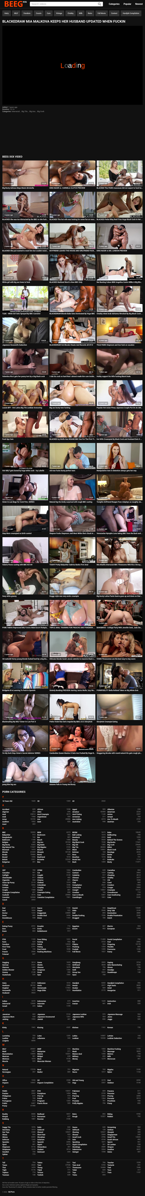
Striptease (6, 1149)
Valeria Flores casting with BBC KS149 (17, 565)
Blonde (5, 852)
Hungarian (111, 990)
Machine (75, 1049)
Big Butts (41, 845)
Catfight (5, 875)
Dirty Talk (111, 911)
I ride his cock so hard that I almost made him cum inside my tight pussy (72, 376)
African (40, 809)
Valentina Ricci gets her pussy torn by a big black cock (23, 376)
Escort (74, 929)
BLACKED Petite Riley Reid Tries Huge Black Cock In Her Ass (120, 219)
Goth (74, 970)
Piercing (75, 1096)
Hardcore (6, 986)
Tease (4, 1165)
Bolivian (75, 852)
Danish (75, 908)
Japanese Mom (8, 1017)
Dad (3, 908)
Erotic (39, 929)
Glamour (5, 967)
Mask (74, 1051)
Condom (110, 885)
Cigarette (6, 880)
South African (112, 1140)
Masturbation (7, 1054)
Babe (109, 832)
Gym (39, 975)
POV (39, 1091)
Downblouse (7, 918)
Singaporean (112, 1135)
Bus (38, 862)
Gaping (110, 962)
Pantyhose (41, 1094)
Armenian (76, 817)
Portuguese (6, 1101)
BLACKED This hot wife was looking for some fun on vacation (72, 219)
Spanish (40, 1142)
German (5, 965)
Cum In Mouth (77, 895)
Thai (4, 1168)
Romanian (41, 1117)
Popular (127, 4)
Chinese (75, 878)
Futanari (5, 954)
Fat (73, 942)
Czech (4, 900)
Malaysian (41, 1051)
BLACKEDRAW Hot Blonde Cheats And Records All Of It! (71, 345)
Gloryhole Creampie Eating (107, 722)
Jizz (74, 1019)
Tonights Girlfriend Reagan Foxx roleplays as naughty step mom (120, 502)
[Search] (99, 4)
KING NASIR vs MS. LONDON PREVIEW (112, 251)
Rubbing (5, 1119)
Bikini (109, 847)
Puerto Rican (42, 1103)
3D (38, 801)
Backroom (41, 835)
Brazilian (75, 857)
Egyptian (75, 926)
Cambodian (76, 870)
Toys (74, 1173)
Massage (111, 1051)
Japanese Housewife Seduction (14, 345)
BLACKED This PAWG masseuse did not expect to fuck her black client (120, 188)
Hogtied (5, 988)
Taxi (74, 1163)
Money (75, 1059)
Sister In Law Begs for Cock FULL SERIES (18, 502)
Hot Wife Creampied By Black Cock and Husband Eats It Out (120, 439)
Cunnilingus (77, 897)
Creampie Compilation (11, 892)
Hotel (109, 988)
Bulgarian (6, 862)
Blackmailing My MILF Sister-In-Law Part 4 (19, 722)
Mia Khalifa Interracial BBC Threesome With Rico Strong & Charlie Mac (120, 565)
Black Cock (111, 850)
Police (4, 1098)
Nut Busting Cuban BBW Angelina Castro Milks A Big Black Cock (120, 282)
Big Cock (40, 111)
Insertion (75, 1001)
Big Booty (6, 845)
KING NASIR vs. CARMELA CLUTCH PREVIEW (67, 188)
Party (74, 1094)
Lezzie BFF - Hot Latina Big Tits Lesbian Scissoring (22, 408)
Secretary (6, 1130)
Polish (39, 1098)
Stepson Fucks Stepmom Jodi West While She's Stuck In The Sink (72, 533)
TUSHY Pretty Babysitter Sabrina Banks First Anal (68, 565)
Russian (40, 1119)
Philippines (6, 1096)
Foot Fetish (41, 949)
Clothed (40, 883)
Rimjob (5, 1117)
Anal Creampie (43, 814)
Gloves (110, 967)
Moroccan (111, 1059)
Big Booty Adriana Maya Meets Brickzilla (18, 188)
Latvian (110, 1036)
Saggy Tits (6, 1127)
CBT (4, 870)
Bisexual (5, 850)
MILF (16, 13)
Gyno (74, 975)
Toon (109, 1170)
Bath (109, 837)
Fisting (40, 947)
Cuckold (5, 895)
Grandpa (110, 970)
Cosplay (40, 888)
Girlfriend (76, 965)
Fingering (111, 944)
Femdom (27, 13)
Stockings (76, 1147)
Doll (73, 913)
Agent (74, 809)
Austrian (110, 822)
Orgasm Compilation (45, 1083)
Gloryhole (76, 967)
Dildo (74, 911)
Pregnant (41, 1101)
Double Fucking (78, 916)
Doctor (5, 913)
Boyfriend (41, 857)
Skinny (5, 1137)
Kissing (40, 1028)
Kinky (4, 1028)
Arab (4, 817)
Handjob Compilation (131, 13)
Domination (111, 913)
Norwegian (6, 1072)
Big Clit (75, 845)
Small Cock (76, 1137)
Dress (39, 918)
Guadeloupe (112, 972)
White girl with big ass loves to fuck (16, 282)
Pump (109, 1103)
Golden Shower (8, 970)
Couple (5, 890)
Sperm (110, 1142)
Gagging (5, 962)
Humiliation (76, 990)
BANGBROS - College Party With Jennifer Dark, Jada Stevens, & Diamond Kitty (120, 628)
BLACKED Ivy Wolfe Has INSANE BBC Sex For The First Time (72, 439)
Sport (4, 1145)
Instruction (111, 1001)
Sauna (74, 1127)
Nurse (74, 1072)
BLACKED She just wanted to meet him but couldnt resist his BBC (25, 251)
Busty (109, 862)
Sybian (5, 1154)
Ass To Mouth (112, 819)
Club (74, 883)
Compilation (77, 885)
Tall (3, 1163)
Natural (5, 1070)
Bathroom (6, 840)
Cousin (38, 13)
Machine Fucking (114, 1049)
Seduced (40, 1130)
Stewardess (42, 1147)
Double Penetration (114, 916)
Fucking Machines (44, 952)
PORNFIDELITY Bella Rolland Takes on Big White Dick (117, 690)
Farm (4, 942)
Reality (5, 1114)
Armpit (110, 817)
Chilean (40, 878)
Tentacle (110, 1165)
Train (109, 1173)
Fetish (39, 944)
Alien (39, 812)
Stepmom (6, 1147)
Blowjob (40, 852)
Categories (114, 4)
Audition (5, 822)
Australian (76, 822)
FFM (4, 939)
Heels (39, 986)
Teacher (110, 1163)
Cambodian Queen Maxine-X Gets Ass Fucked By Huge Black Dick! (72, 753)
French (5, 952)
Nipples (110, 1070)
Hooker (75, 988)
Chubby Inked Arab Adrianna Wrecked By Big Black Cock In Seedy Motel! (120, 314)
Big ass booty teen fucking (59, 408)
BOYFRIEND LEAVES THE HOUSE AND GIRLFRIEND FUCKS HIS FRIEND (72, 251)
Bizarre (40, 850)
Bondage (110, 852)
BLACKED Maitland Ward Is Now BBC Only (65, 282)
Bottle (109, 855)
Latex (39, 1036)
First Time (6, 947)
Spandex (5, 1142)
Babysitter (6, 835)
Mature (40, 1054)
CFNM (39, 870)
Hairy (6, 13)
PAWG (4, 1091)
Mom (39, 1059)
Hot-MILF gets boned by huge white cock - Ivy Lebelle (23, 471)
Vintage (59, 13)
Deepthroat (111, 908)
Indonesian (41, 1001)
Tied (109, 1168)
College (5, 885)
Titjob (39, 1170)
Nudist (39, 1072)
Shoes (4, 1135)
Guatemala (6, 975)
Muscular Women (44, 1061)
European (111, 929)
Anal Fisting (77, 814)
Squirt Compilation (79, 1145)
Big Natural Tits (8, 847)
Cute (109, 897)
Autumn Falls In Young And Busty (62, 784)
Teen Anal (76, 1165)
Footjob (75, 949)
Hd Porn (11, 1192)
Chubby (71, 13)
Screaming (111, 1127)
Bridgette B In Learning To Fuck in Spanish (18, 690)
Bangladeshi (7, 837)
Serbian (110, 1130)
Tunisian (5, 1175)
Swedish (5, 1152)
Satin (39, 1127)
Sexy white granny (9, 596)
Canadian (6, 873)
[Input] (66, 4)
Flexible (110, 947)
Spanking (76, 1142)
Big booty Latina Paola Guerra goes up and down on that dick (120, 596)
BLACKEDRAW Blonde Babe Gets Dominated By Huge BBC (72, 314)
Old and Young (78, 1080)
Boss (74, 855)
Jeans (109, 1017)
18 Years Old (7, 801)
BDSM (74, 832)
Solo (74, 1140)
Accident (5, 809)
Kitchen (75, 1028)
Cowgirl (75, 890)
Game (39, 962)
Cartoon (75, 873)
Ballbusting (111, 835)
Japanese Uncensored (46, 1017)
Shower (75, 1135)
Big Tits (25, 111)
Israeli (4, 1006)
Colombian (41, 885)
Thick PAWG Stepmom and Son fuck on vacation (115, 345)
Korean (110, 1028)
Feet (109, 942)
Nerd (39, 1070)
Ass (38, 819)
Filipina (75, 944)
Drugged (75, 918)
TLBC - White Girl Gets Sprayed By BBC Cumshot (21, 314)
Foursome (111, 949)
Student (40, 1149)
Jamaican (6, 1014)
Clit (108, 880)
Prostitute (111, 1101)
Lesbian (75, 1038)
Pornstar (110, 1098)
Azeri (4, 824)
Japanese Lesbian (79, 1014)
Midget (40, 1056)
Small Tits (111, 1137)
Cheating (110, 875)
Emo (4, 929)
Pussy (4, 1106)
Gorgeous (41, 970)
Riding (109, 1114)
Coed (109, 883)
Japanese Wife (78, 1017)
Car (38, 873)
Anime (110, 814)
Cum (48, 13)
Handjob (75, 983)
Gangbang (76, 962)
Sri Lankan (111, 1145)
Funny (109, 952)
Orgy (74, 1083)
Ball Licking (76, 835)
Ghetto (40, 965)
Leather (5, 1038)
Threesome (76, 1168)
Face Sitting (42, 939)
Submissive (76, 1149)
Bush (74, 862)
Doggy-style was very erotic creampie (64, 596)
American (111, 812)
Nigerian (75, 1070)
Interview (41, 1004)
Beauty (75, 840)
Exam (4, 931)
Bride (109, 857)
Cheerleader (7, 878)
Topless (5, 1173)
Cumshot (5, 897)
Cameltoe (111, 870)
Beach (39, 840)
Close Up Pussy (8, 883)
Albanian (110, 809)
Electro (110, 926)
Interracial (16, 111)
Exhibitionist (42, 931)
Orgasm (5, 1083)
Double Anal (42, 916)
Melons (110, 1054)
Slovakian (41, 1137)
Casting (110, 873)
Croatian (75, 892)
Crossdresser (112, 892)
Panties (5, 1094)
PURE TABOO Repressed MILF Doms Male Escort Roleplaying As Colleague (25, 628)
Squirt (39, 1145)
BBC (4, 832)
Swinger (75, 1152)
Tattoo (39, 1163)
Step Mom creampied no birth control (16, 533)
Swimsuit (41, 1152)
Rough (74, 1117)
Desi (4, 911)
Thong (39, 1168)
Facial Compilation (114, 939)
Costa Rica (76, 888)
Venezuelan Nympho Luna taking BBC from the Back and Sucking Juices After (120, 533)
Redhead (40, 1114)
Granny (5, 972)
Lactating (6, 1036)
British (4, 860)
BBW (39, 832)
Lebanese (41, 1038)
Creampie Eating (43, 892)
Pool (74, 1098)
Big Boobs (111, 842)
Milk (80, 13)
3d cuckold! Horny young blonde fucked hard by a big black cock (25, 659)
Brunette (40, 860)
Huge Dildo (41, 990)
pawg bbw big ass (9, 784)
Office (4, 1080)
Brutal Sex (76, 860)
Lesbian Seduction (114, 1038)
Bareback (76, 837)
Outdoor (110, 1083)
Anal (4, 814)
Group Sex (76, 972)
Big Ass (32, 111)
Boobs (4, 855)
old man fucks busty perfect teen (62, 471)
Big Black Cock (78, 842)
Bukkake (110, 860)
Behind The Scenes (114, 840)
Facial (74, 939)
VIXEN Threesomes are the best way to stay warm (116, 659)
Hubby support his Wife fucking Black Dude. (114, 376)
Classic (75, 880)
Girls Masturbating (114, 965)
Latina (74, 1036)
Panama (110, 1091)
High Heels (111, 986)
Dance (39, 908)
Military (75, 1056)
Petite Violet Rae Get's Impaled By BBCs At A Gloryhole (70, 722)
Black (74, 850)
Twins (74, 1175)
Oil (38, 1080)
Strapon (110, 1147)
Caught (40, 875)
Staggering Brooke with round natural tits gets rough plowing (120, 753)
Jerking (5, 1019)
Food (4, 949)
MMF (39, 1049)
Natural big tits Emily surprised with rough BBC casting (70, 502)
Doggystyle (41, 913)
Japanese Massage (115, 1014)
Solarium (40, 1140)
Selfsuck (75, 1130)
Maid (4, 1051)
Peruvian (110, 1094)
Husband (5, 993)
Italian (39, 1006)
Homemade (41, 988)
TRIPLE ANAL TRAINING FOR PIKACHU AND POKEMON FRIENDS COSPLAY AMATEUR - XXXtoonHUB (72, 628)
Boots (39, 855)
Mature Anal (77, 1054)
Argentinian (42, 817)
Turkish (40, 1175)
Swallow (110, 1149)
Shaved (40, 1132)
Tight (4, 1170)
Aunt (39, 822)
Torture (40, 1173)
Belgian (5, 842)
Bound (4, 857)
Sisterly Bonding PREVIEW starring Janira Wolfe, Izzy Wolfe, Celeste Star (72, 690)
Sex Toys (5, 1132)
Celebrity (75, 875)
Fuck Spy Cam (7, 439)
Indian (4, 1001)
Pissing (110, 1096)
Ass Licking (76, 819)
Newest (139, 4)
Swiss (109, 1152)
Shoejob (110, 1132)
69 (73, 801)
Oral (109, 1080)
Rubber (110, 1117)
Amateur (75, 812)
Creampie (111, 890)
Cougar (110, 888)
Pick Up (40, 1096)
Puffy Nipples (77, 1103)
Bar (38, 837)
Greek (39, 972)
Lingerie (5, 1041)
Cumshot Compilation (45, 897)
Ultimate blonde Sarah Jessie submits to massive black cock (72, 659)
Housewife (6, 990)
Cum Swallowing (113, 895)
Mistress (5, 1059)
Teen (39, 1165)
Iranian (75, 1004)
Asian (4, 819)
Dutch (109, 918)
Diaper (39, 911)
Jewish (40, 1019)
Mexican (5, 1056)
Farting (40, 942)
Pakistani (76, 1091)
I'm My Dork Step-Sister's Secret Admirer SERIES (21, 753)
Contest (114, 13)
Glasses (40, 967)
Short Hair (41, 1135)
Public (4, 1103)
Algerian (5, 812)
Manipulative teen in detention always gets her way (116, 471)
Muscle (5, 1061)
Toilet (74, 1170)
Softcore (5, 1140)
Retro (90, 13)
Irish (109, 1004)
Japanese (41, 1014)
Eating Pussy (7, 926)
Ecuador (40, 926)
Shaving (75, 1132)
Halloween (41, 983)
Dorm (4, 916)
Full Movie (102, 13)
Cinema (40, 880)
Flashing (75, 947)
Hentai (74, 986)
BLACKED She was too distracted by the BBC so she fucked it (25, 219)
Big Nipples (41, 847)
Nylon (109, 1072)
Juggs (109, 1019)
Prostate (75, 1101)
